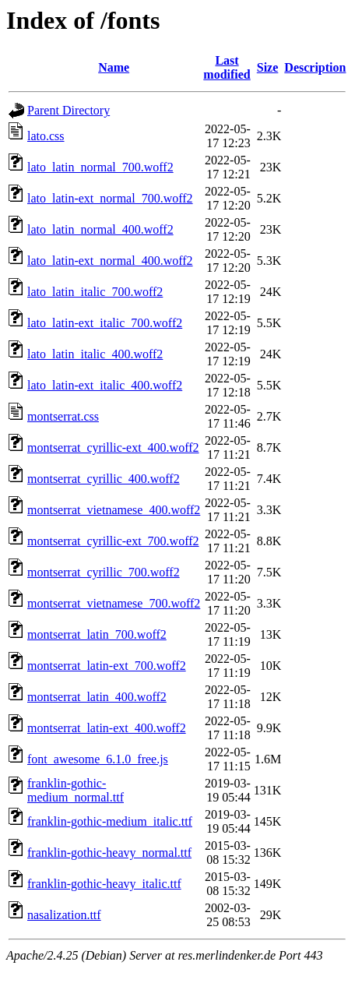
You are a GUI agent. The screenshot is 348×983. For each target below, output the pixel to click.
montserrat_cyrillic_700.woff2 (103, 572)
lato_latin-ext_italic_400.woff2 (104, 385)
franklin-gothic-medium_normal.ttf (75, 790)
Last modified (226, 67)
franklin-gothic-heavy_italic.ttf (104, 883)
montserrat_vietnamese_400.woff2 (113, 509)
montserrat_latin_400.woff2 (97, 696)
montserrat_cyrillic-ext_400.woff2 (113, 447)
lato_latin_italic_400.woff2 (95, 354)
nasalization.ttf (64, 914)
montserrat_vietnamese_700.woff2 (113, 603)
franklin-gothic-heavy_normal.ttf (109, 852)
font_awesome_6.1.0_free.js (97, 759)
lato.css (46, 136)
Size (268, 67)
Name (113, 67)
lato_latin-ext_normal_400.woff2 (110, 260)
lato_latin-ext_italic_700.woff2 (104, 322)
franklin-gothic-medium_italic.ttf (109, 821)
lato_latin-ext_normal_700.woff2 (110, 198)
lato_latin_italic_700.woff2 (95, 291)
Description (315, 67)
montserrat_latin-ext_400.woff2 (106, 728)
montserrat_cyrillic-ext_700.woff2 (113, 541)
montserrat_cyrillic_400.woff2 (103, 478)
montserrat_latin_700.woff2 (97, 634)
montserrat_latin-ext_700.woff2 (106, 665)
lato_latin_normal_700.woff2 (100, 167)
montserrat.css (63, 416)
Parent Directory (68, 110)
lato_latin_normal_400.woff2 (100, 229)
